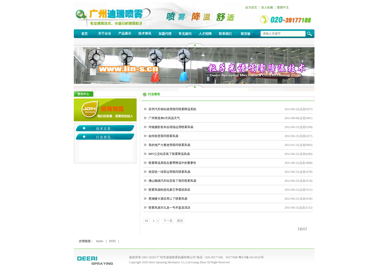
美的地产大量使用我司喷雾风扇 (169, 145)
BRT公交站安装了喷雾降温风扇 (169, 154)
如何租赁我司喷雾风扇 (163, 136)
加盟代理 (164, 34)
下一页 (167, 221)
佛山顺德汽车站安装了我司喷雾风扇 (172, 180)
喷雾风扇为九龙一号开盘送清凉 (169, 207)
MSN (112, 241)
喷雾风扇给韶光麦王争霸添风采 (169, 189)
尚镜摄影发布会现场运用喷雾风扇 (171, 127)
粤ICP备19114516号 (251, 257)
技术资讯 (144, 33)
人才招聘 (205, 34)
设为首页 (251, 7)
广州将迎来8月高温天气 (164, 118)
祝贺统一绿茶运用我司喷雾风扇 (169, 172)
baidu (99, 241)
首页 (84, 34)
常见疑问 (185, 34)
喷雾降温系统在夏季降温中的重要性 (172, 163)
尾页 (180, 221)
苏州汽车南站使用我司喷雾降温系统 (172, 109)
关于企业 (104, 33)
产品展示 (124, 33)
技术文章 (103, 129)
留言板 (245, 34)
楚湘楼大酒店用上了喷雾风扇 (168, 198)
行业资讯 (103, 137)
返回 (302, 229)
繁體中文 (283, 7)
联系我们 (225, 34)
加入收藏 (267, 7)
